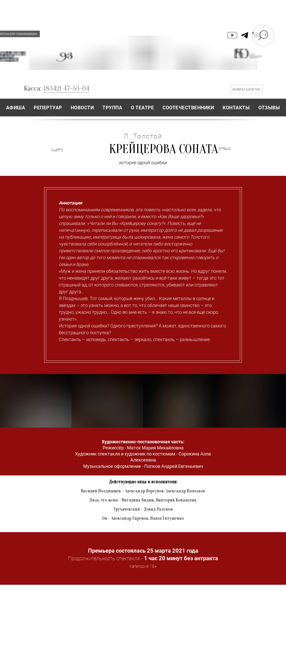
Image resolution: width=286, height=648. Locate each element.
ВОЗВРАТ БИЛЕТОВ (246, 89)
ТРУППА (112, 108)
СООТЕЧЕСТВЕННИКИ (188, 108)
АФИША (15, 108)
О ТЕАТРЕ (142, 108)
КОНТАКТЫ (236, 108)
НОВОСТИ (82, 108)
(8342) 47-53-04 (66, 88)
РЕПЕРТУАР (48, 108)
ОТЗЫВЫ (269, 108)
